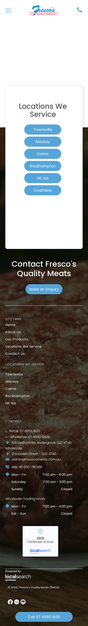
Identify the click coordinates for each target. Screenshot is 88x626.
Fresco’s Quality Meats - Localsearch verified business (40, 541)
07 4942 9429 (39, 437)
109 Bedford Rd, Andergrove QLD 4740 (42, 442)
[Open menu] (8, 10)
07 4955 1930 (30, 431)
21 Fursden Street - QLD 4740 (34, 453)
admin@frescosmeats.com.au (36, 459)
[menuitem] (43, 324)
